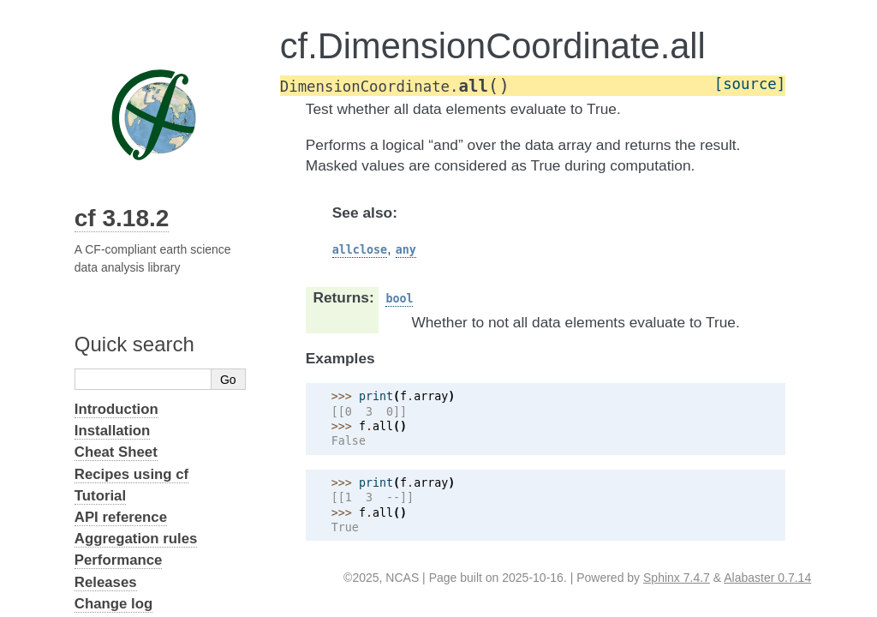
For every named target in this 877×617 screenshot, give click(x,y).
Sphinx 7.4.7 (676, 577)
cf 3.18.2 (122, 218)
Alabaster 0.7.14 (767, 577)
